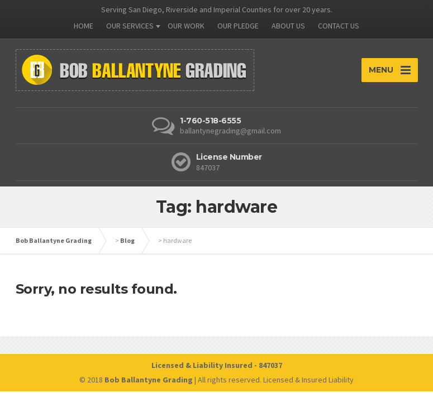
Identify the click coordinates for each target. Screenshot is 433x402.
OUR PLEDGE (238, 26)
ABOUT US (288, 26)
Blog (127, 240)
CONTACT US (338, 26)
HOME (83, 26)
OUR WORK (186, 26)
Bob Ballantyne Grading (54, 240)
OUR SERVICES (130, 26)
